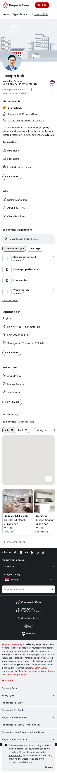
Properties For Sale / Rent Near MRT (28, 724)
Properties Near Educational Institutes (28, 732)
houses (51, 671)
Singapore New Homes (28, 717)
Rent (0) (22, 430)
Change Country (11, 574)
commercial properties (16, 674)
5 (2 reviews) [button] (15, 107)
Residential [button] (9, 421)
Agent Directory (22, 14)
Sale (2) (8, 430)
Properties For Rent (28, 710)
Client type (35, 248)
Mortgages (28, 695)
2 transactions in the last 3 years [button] (26, 120)
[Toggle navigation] (53, 5)
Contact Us (28, 566)
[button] (48, 135)
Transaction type (14, 248)
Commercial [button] (26, 421)
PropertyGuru (28, 688)
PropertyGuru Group (28, 560)
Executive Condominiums (35, 671)
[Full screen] (48, 479)
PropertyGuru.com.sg (12, 644)
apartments (7, 671)
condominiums (39, 668)
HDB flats (18, 671)
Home (5, 14)
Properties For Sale (28, 702)
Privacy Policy (15, 755)
